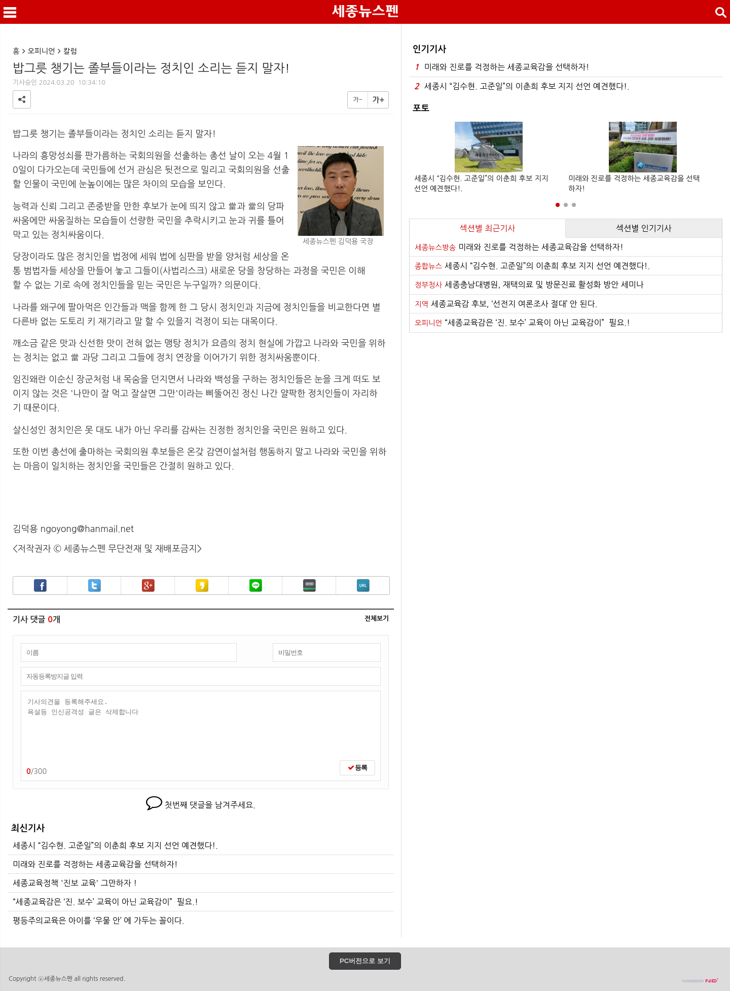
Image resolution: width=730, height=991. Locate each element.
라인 (255, 585)
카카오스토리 (202, 585)
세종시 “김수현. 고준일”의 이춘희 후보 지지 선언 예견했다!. (115, 845)
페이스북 (40, 585)
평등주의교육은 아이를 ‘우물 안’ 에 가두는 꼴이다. (98, 920)
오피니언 (41, 51)
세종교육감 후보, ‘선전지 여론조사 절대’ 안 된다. (506, 304)
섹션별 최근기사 (488, 228)
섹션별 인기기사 (644, 228)
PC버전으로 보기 (365, 961)
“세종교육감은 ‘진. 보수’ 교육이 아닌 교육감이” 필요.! (105, 902)
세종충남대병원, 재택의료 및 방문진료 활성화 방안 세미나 (529, 284)
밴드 (309, 585)
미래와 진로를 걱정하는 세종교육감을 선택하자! (95, 864)
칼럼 (70, 51)
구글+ (148, 585)
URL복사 (363, 585)
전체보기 (376, 619)
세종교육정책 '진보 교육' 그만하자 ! (75, 883)
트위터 (94, 585)
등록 (357, 767)
